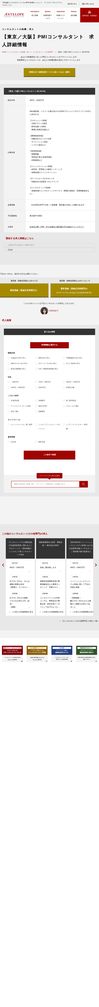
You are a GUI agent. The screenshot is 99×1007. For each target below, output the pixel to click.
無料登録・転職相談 (89, 16)
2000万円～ (42, 387)
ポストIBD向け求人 (73, 363)
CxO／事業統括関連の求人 (48, 369)
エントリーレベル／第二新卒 (21, 424)
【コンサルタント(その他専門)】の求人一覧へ (80, 621)
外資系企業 (15, 400)
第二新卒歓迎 (71, 400)
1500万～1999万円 (18, 387)
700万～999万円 (44, 382)
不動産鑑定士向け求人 (74, 358)
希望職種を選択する (49, 345)
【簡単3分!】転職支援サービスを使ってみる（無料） (49, 72)
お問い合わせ (89, 4)
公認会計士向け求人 (18, 358)
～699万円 (15, 382)
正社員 (13, 442)
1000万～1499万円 (73, 382)
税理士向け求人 (44, 358)
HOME (4, 52)
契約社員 (41, 442)
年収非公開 (70, 387)
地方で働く (15, 411)
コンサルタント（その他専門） (43, 52)
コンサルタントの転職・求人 (20, 52)
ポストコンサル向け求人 (47, 363)
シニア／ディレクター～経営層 (77, 427)
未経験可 (41, 400)
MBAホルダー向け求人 (19, 363)
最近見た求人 (72, 4)
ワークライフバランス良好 (21, 406)
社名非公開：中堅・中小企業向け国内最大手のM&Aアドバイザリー (57, 227)
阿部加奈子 (54, 311)
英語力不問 (42, 406)
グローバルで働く (72, 406)
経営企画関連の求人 (18, 369)
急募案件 (41, 411)
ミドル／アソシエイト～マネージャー (49, 427)
